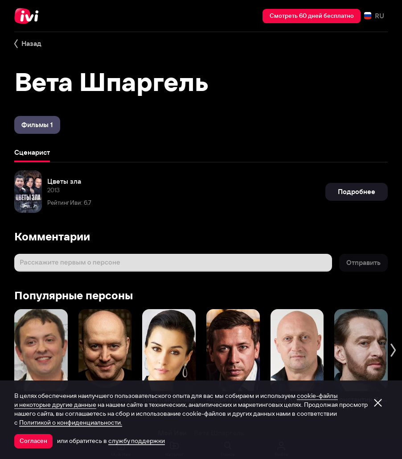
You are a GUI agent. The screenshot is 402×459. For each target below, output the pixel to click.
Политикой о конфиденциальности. (70, 422)
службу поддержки (136, 440)
